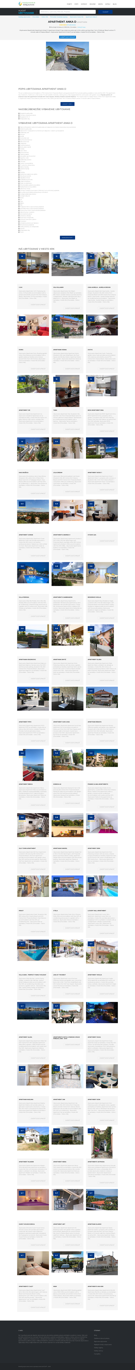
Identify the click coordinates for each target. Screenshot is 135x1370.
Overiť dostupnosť (67, 37)
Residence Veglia (94, 597)
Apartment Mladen (26, 1162)
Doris (21, 349)
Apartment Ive (24, 410)
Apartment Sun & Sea (61, 722)
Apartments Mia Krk (95, 1286)
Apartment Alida (25, 1037)
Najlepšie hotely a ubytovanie (103, 1344)
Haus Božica (23, 472)
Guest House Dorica (27, 1224)
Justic (90, 349)
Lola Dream (57, 472)
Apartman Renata (94, 722)
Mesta (100, 4)
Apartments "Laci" (26, 1286)
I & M (20, 287)
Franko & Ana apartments (98, 784)
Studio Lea (92, 535)
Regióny (93, 4)
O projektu (97, 1354)
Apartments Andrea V (61, 535)
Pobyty (69, 4)
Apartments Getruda (96, 1162)
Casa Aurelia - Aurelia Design (99, 287)
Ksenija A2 (57, 784)
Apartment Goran (26, 535)
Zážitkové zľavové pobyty (101, 1338)
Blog (115, 4)
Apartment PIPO (25, 722)
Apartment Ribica (26, 784)
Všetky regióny (98, 1347)
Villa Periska (24, 597)
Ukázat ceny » (67, 104)
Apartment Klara (94, 659)
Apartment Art (59, 1224)
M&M (55, 1286)
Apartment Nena (59, 1162)
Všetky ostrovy (98, 1351)
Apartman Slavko (94, 1224)
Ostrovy (84, 4)
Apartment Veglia (95, 975)
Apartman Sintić (59, 659)
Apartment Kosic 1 (95, 472)
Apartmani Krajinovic (27, 659)
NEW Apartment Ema (95, 410)
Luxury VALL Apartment (97, 910)
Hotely (107, 4)
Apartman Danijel (60, 848)
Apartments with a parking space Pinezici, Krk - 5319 (66, 1038)
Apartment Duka (94, 1037)
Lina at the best (59, 975)
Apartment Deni (94, 848)
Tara (55, 410)
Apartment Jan (59, 1099)
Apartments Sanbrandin (62, 597)
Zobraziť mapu (81, 27)
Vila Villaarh (58, 287)
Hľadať (105, 12)
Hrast (21, 910)
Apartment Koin (94, 1099)
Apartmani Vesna (60, 349)
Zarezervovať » (67, 238)
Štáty (76, 4)
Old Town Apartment (27, 848)
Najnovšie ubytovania (100, 1341)
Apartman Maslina (26, 1099)
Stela (55, 910)
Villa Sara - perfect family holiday (32, 975)
